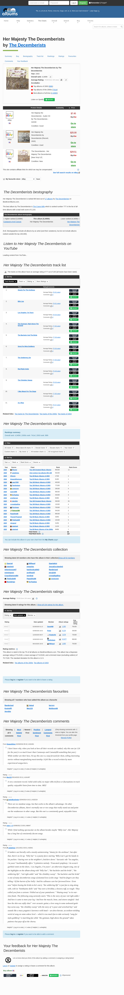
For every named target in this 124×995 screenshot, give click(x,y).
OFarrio (12, 476)
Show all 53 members (67, 558)
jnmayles (30, 567)
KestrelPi (8, 708)
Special (10, 563)
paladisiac (14, 473)
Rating (31, 281)
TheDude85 (15, 520)
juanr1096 (13, 492)
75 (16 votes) (56, 348)
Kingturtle (52, 635)
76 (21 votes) (56, 292)
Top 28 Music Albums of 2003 (40, 476)
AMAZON (44, 975)
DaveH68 (50, 626)
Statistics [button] (30, 21)
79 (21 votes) (56, 303)
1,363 (64, 626)
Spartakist (53, 563)
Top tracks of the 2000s (48, 414)
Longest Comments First (48, 733)
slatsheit (14, 526)
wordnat (30, 576)
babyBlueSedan (13, 800)
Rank (15, 462)
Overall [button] (54, 21)
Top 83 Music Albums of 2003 (40, 479)
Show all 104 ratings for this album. (50, 605)
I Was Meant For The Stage (27, 391)
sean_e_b (10, 825)
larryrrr (51, 705)
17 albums (49, 199)
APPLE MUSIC (73, 293)
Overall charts (41, 448)
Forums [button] (90, 21)
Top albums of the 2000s (24, 663)
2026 (5, 470)
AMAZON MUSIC (73, 290)
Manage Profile (66, 738)
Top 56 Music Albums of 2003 (40, 517)
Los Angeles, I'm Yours (26, 312)
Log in (5, 966)
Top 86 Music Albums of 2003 (40, 498)
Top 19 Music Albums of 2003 (40, 526)
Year (7, 462)
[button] (50, 76)
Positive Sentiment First (37, 733)
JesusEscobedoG (56, 567)
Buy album (7, 971)
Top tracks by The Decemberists (27, 414)
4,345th (54, 93)
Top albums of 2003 (41, 663)
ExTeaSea (14, 495)
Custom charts (11, 452)
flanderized (53, 570)
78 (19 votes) (56, 314)
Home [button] (6, 21)
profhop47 (31, 573)
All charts (9, 448)
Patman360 (15, 510)
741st (55, 90)
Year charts (69, 448)
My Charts (49, 540)
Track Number (11, 281)
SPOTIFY (49, 99)
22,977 (64, 639)
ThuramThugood (16, 517)
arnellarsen (14, 498)
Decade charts (56, 448)
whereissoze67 (10, 570)
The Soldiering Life (24, 358)
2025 (5, 495)
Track (22, 281)
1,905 (64, 644)
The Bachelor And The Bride (27, 335)
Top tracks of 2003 (65, 414)
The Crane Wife (39, 206)
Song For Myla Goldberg (26, 346)
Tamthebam (15, 485)
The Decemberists (27, 45)
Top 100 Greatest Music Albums (40, 470)
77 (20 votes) (56, 326)
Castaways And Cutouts (12, 222)
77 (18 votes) (56, 337)
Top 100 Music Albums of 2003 (40, 482)
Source (37, 462)
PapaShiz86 (14, 514)
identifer (14, 501)
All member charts (38, 452)
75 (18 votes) (56, 371)
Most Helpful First (19, 733)
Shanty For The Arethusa (26, 290)
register (20, 680)
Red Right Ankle (23, 369)
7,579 (64, 635)
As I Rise (21, 403)
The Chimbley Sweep (25, 380)
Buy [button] (78, 21)
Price (71, 108)
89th (50, 86)
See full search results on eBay (65, 173)
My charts (24, 452)
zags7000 (14, 482)
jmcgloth (52, 573)
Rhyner (13, 470)
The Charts (42, 21)
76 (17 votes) (56, 405)
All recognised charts (56, 452)
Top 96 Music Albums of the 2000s (41, 529)
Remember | (95, 3)
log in (12, 680)
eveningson (9, 573)
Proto (49, 631)
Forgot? (104, 3)
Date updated (19, 615)
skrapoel (13, 523)
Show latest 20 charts (24, 448)
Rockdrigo (11, 582)
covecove (14, 488)
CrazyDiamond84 (11, 576)
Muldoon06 (53, 708)
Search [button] (66, 21)
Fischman (14, 507)
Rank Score (26, 462)
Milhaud (32, 563)
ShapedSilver (11, 744)
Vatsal (31, 705)
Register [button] (83, 3)
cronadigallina (15, 504)
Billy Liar (21, 301)
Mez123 (30, 708)
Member (32, 615)
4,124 (64, 631)
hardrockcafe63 (33, 570)
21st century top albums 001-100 (41, 473)
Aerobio (8, 711)
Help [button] (18, 21)
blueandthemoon (16, 479)
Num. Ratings (42, 281)
